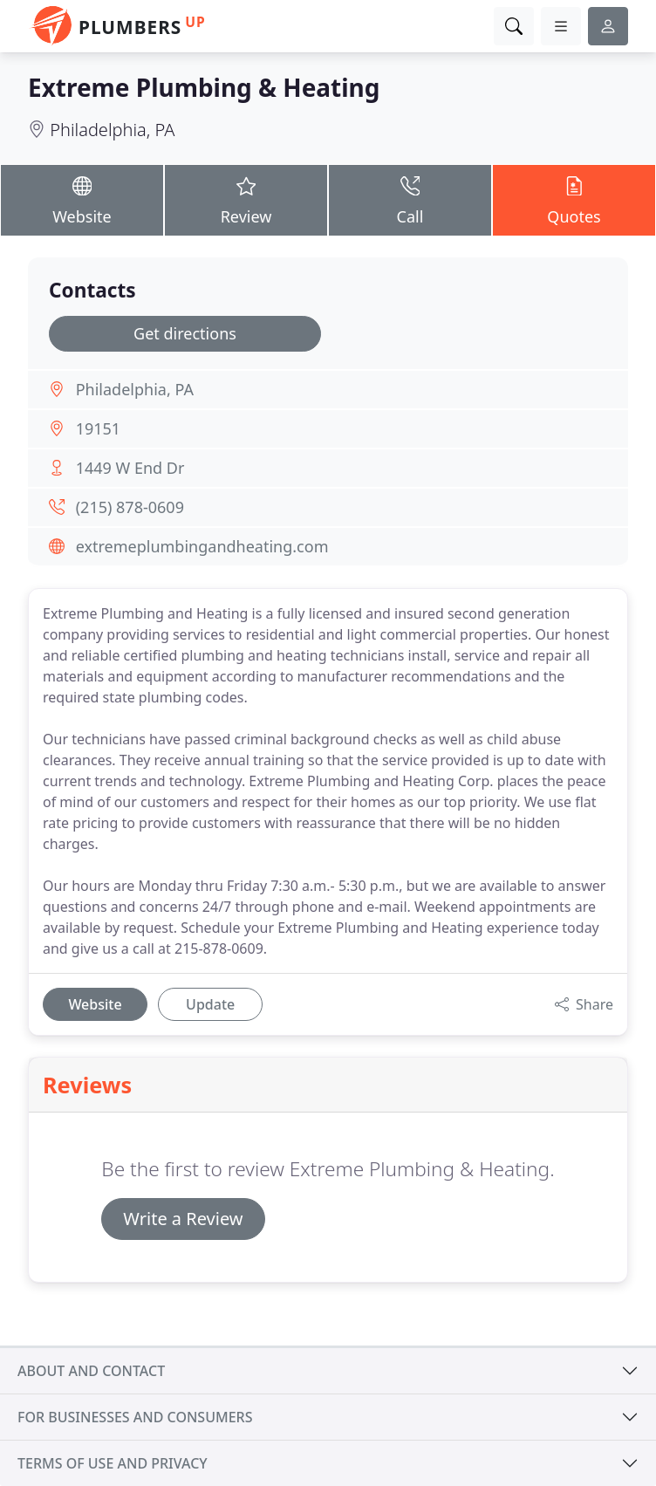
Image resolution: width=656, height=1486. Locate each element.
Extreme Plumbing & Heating (203, 87)
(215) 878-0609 (130, 506)
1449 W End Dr (130, 467)
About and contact (91, 1370)
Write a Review (183, 1218)
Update (210, 1004)
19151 (98, 428)
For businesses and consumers (134, 1417)
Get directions (184, 333)
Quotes (574, 199)
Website (82, 199)
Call (410, 199)
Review (246, 199)
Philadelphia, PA (112, 129)
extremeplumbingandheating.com (202, 546)
